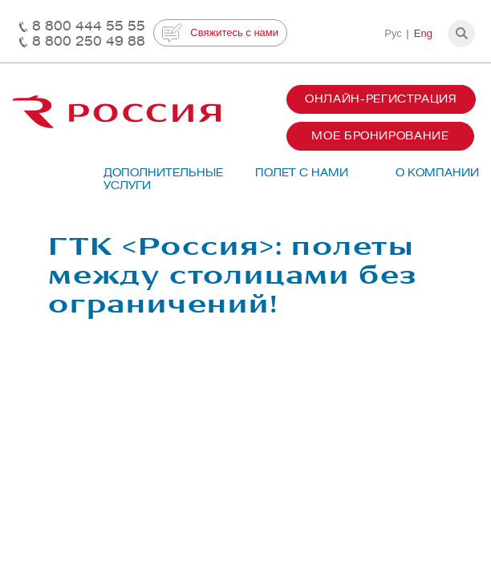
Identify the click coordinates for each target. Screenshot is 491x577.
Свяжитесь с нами (220, 32)
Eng (423, 33)
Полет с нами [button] (301, 173)
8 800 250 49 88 (88, 41)
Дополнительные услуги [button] (155, 179)
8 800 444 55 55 (88, 26)
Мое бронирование (379, 136)
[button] (461, 33)
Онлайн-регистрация (381, 99)
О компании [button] (437, 173)
